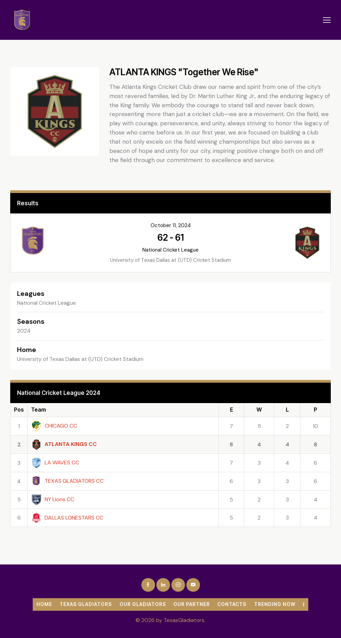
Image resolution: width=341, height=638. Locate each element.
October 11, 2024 (171, 225)
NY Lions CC (52, 499)
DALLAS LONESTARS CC (67, 517)
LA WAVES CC (55, 462)
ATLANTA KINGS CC (64, 444)
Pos (19, 409)
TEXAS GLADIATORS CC (67, 480)
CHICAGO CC (54, 425)
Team (38, 409)
